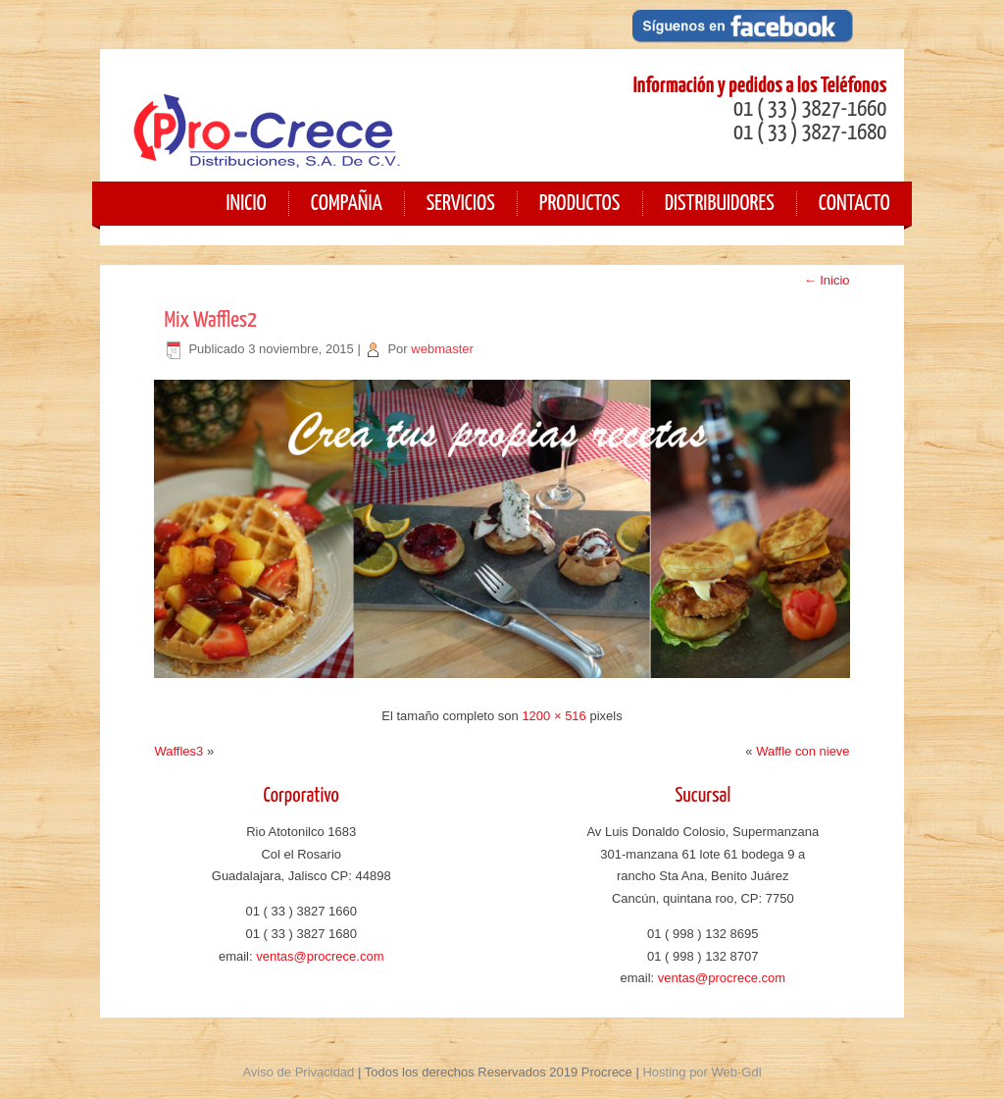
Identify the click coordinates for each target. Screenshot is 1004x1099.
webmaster (442, 348)
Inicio (827, 280)
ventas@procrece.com (319, 956)
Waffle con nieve (802, 751)
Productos (580, 203)
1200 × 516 (553, 715)
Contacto (854, 203)
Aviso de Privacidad (298, 1072)
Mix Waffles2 (210, 320)
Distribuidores (720, 203)
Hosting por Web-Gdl (701, 1072)
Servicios (461, 203)
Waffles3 (178, 751)
